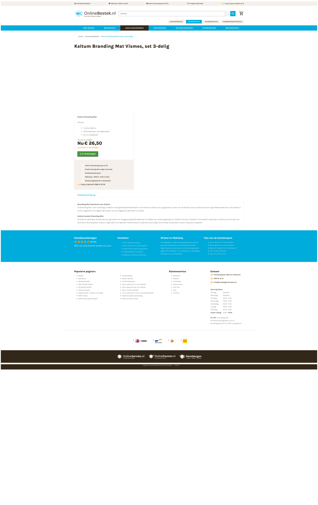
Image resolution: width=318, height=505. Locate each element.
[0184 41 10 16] (216, 278)
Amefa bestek (127, 276)
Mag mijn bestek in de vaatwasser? (223, 248)
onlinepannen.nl (176, 22)
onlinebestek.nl (194, 22)
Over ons (176, 287)
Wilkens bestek (84, 290)
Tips (174, 290)
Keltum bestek (127, 279)
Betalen (176, 279)
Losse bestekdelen (92, 36)
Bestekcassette (84, 281)
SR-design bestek (85, 287)
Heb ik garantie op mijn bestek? (222, 245)
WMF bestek (83, 296)
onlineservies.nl (211, 22)
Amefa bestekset (128, 281)
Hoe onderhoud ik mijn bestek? (222, 242)
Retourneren (178, 284)
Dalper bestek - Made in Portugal (90, 293)
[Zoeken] (172, 13)
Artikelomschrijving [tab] (86, 195)
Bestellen (176, 276)
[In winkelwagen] (87, 154)
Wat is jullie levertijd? (218, 251)
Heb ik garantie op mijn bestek (134, 287)
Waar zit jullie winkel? (218, 254)
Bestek (81, 276)
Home (80, 36)
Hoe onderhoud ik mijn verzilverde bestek (138, 293)
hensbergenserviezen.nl (232, 22)
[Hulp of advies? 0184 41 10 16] (233, 3)
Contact (176, 293)
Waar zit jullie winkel (130, 299)
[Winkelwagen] (241, 13)
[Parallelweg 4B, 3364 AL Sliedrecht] (225, 274)
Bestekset (82, 279)
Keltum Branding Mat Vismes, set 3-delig (117, 36)
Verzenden (177, 281)
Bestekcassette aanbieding (132, 296)
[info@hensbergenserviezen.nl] (223, 282)
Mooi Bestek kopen (85, 284)
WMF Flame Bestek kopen (88, 299)
